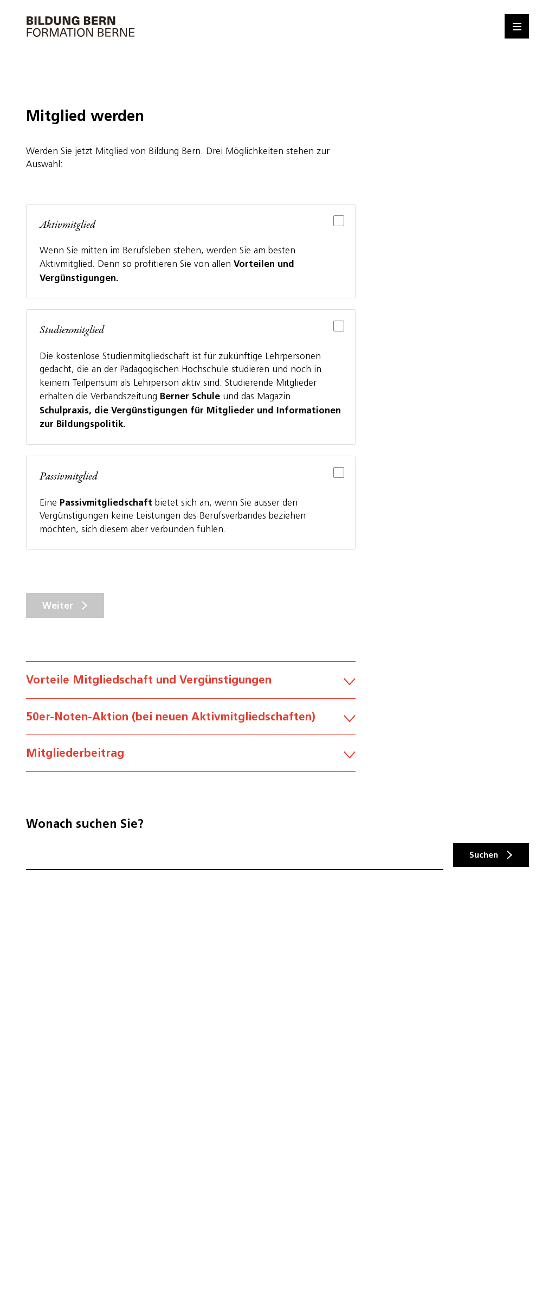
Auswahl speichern (78, 1253)
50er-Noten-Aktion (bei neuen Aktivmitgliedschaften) (191, 726)
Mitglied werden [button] (542, 978)
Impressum (45, 1111)
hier (163, 1200)
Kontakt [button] (542, 874)
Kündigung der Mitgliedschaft (191, 846)
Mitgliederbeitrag (191, 771)
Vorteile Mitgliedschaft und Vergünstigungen (191, 680)
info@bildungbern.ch (63, 1056)
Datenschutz (48, 1132)
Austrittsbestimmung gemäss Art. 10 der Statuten (191, 809)
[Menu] (517, 26)
